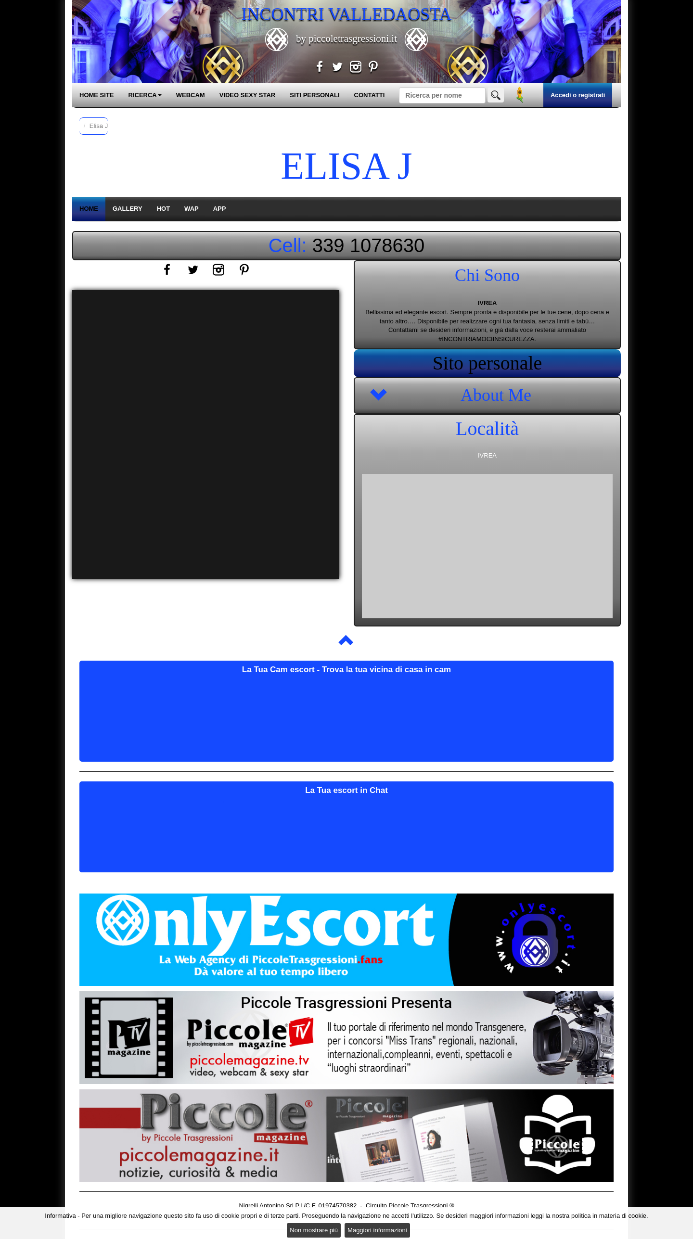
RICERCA (145, 95)
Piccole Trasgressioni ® (421, 1205)
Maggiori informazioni (377, 1230)
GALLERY (127, 208)
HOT (163, 208)
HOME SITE (96, 95)
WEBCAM (190, 95)
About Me (496, 395)
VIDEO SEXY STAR (247, 95)
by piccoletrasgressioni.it (346, 38)
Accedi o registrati (578, 95)
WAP (191, 208)
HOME (88, 208)
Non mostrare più (314, 1230)
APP (219, 208)
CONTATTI (369, 95)
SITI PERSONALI (314, 95)
